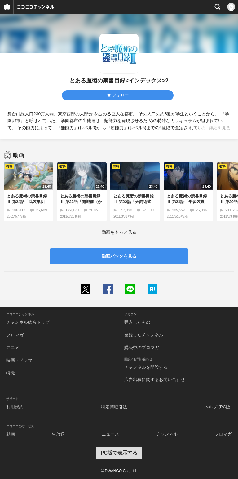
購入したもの (137, 322)
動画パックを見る (119, 256)
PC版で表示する (119, 452)
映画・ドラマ (19, 360)
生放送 (58, 434)
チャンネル (167, 434)
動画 (10, 434)
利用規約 (15, 406)
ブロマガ (15, 334)
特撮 (10, 372)
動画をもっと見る (119, 232)
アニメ (12, 347)
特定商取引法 (114, 406)
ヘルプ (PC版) (218, 406)
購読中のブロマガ (141, 347)
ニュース (110, 434)
